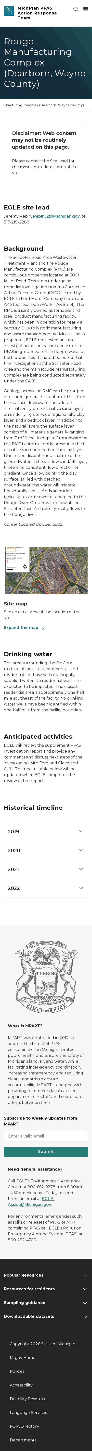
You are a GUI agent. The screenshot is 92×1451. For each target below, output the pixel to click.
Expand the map (24, 627)
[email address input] (46, 1136)
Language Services (28, 1412)
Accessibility (21, 1385)
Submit (46, 1151)
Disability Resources (29, 1399)
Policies (17, 1371)
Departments (23, 1440)
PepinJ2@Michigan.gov (56, 216)
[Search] (76, 9)
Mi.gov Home (22, 1357)
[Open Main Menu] (86, 9)
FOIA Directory (24, 1426)
